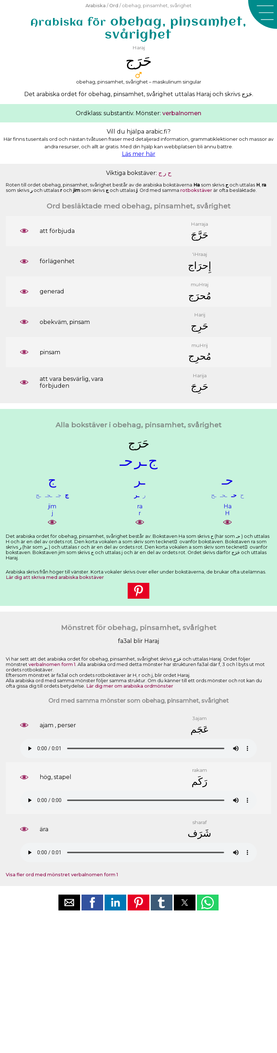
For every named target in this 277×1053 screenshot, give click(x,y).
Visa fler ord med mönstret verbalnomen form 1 (62, 874)
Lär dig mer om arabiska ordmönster (129, 686)
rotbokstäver (196, 190)
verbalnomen (181, 113)
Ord (113, 5)
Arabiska (95, 5)
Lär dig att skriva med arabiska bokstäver (55, 577)
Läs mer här (138, 153)
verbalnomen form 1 (51, 664)
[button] (262, 14)
